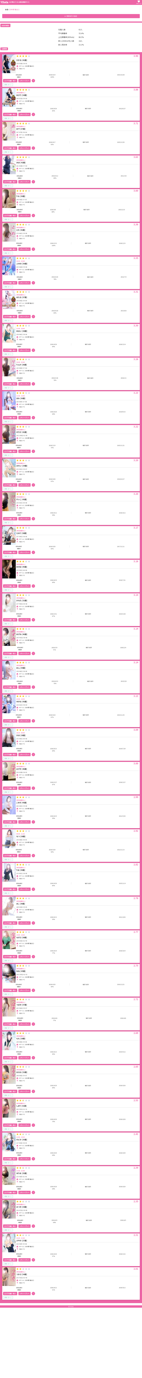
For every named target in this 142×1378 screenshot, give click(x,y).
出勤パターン (8, 155)
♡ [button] (33, 151)
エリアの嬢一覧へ (10, 151)
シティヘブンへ (24, 151)
